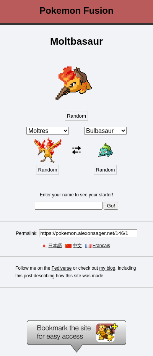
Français (101, 245)
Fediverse (62, 268)
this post (24, 275)
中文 (77, 245)
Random (76, 116)
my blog (107, 268)
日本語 (55, 245)
